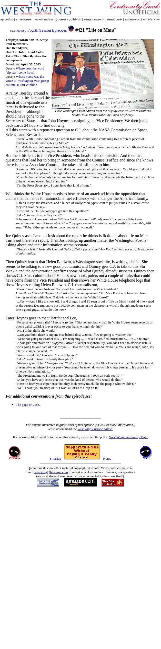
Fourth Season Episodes (47, 30)
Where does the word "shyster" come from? (25, 70)
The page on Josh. (28, 405)
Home (20, 30)
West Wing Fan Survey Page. (128, 437)
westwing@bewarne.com (51, 472)
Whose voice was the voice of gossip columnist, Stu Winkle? (27, 81)
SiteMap (55, 458)
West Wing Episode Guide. (95, 429)
